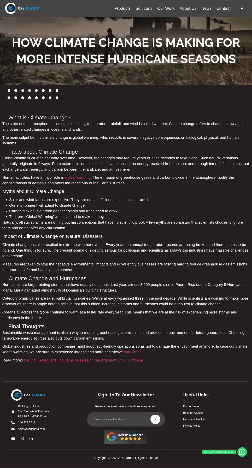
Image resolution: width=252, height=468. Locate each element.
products (122, 8)
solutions (144, 8)
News (206, 8)
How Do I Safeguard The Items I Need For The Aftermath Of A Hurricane (82, 360)
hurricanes (133, 352)
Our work (166, 8)
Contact (223, 8)
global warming (78, 177)
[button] (242, 8)
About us (188, 8)
